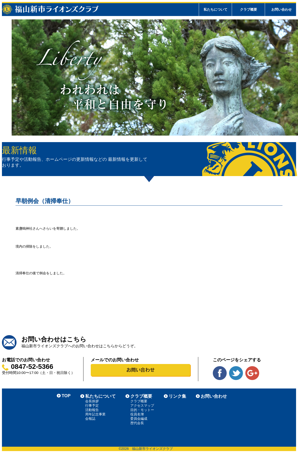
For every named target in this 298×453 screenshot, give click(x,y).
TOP (66, 395)
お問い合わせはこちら (53, 339)
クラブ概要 (141, 396)
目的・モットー (142, 410)
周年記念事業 (95, 414)
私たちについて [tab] (215, 9)
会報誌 (90, 419)
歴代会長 (137, 423)
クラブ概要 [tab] (248, 9)
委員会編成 (138, 419)
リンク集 (177, 396)
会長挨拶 (92, 401)
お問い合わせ (281, 9)
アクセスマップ (142, 405)
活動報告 (92, 410)
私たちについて (100, 396)
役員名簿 (137, 414)
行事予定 (92, 405)
